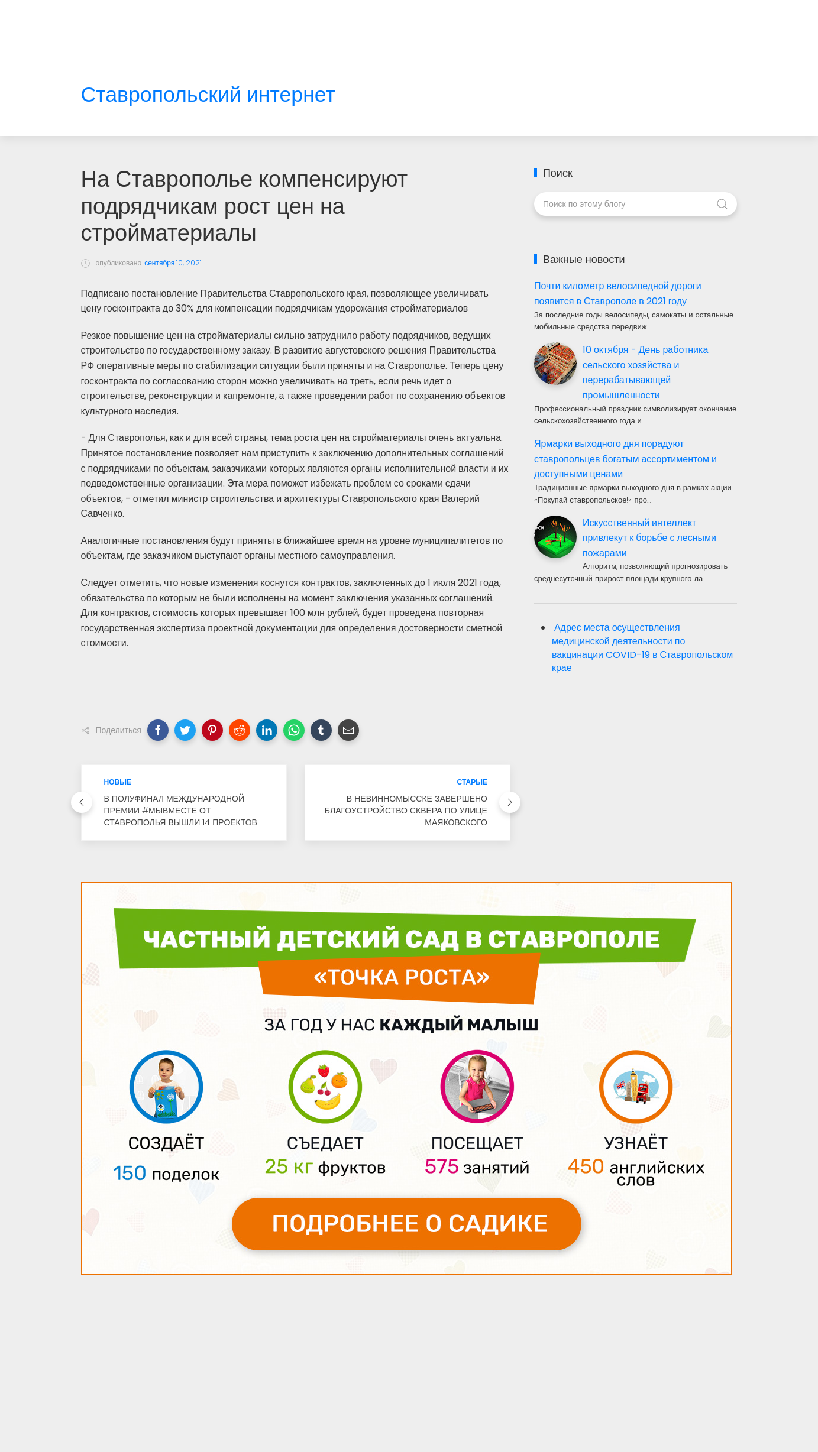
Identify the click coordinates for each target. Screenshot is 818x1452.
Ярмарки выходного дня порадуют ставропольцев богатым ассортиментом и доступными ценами (625, 459)
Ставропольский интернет (208, 95)
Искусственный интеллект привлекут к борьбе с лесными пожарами (649, 538)
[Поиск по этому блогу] (635, 204)
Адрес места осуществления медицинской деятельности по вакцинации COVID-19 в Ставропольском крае (642, 648)
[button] (158, 730)
